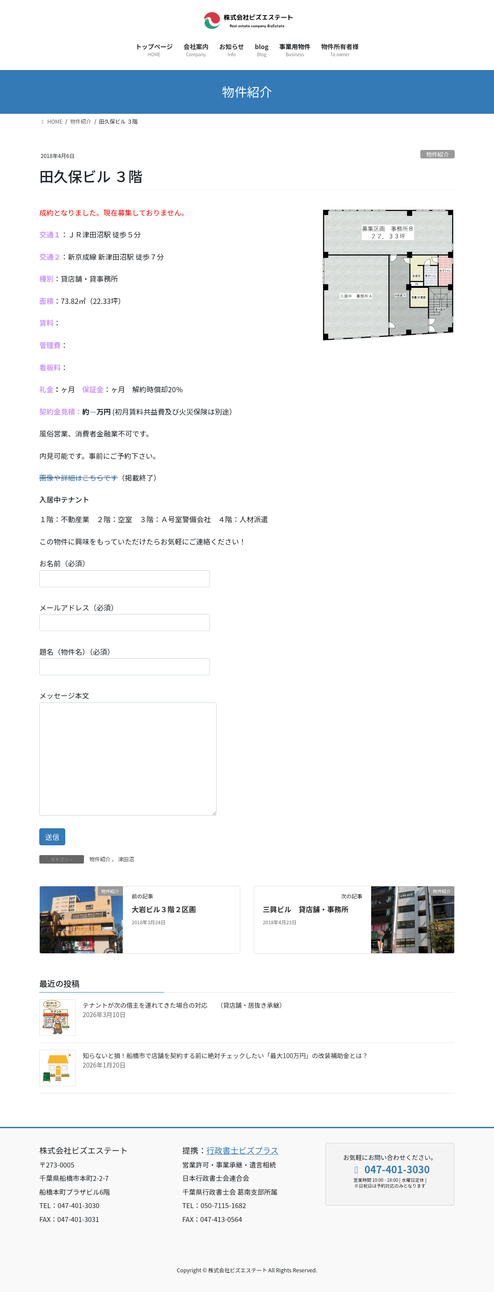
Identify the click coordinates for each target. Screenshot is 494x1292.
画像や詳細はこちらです (78, 477)
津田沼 (126, 859)
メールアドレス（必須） (124, 616)
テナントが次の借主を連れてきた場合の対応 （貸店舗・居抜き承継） (184, 1005)
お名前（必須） (124, 572)
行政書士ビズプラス (242, 1150)
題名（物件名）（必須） (124, 660)
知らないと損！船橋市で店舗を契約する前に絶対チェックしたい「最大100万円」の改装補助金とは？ (225, 1055)
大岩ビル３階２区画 (164, 909)
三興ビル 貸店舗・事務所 (305, 909)
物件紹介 (437, 154)
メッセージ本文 (128, 752)
